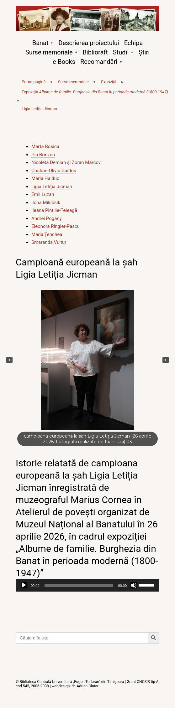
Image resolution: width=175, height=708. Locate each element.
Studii (121, 52)
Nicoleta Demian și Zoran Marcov (66, 162)
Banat (40, 43)
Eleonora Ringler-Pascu (55, 226)
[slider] (79, 585)
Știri (144, 52)
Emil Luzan (42, 194)
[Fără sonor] (133, 585)
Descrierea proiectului (88, 43)
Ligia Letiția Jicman (51, 186)
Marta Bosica (45, 146)
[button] (9, 360)
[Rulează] (24, 585)
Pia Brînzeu (43, 154)
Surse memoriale (49, 52)
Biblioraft (95, 52)
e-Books (64, 61)
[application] (87, 585)
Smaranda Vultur (48, 242)
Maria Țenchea (46, 234)
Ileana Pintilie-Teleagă (54, 210)
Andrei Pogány (46, 218)
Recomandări (98, 61)
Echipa (133, 43)
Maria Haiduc (45, 178)
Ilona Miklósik (45, 202)
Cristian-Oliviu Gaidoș (53, 170)
